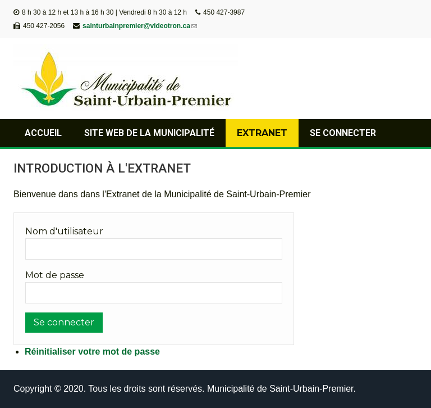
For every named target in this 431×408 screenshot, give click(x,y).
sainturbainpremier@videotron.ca (139, 26)
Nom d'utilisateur (64, 231)
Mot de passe (54, 275)
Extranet (262, 133)
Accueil (43, 133)
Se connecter (343, 133)
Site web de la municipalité (149, 133)
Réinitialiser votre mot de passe (92, 351)
